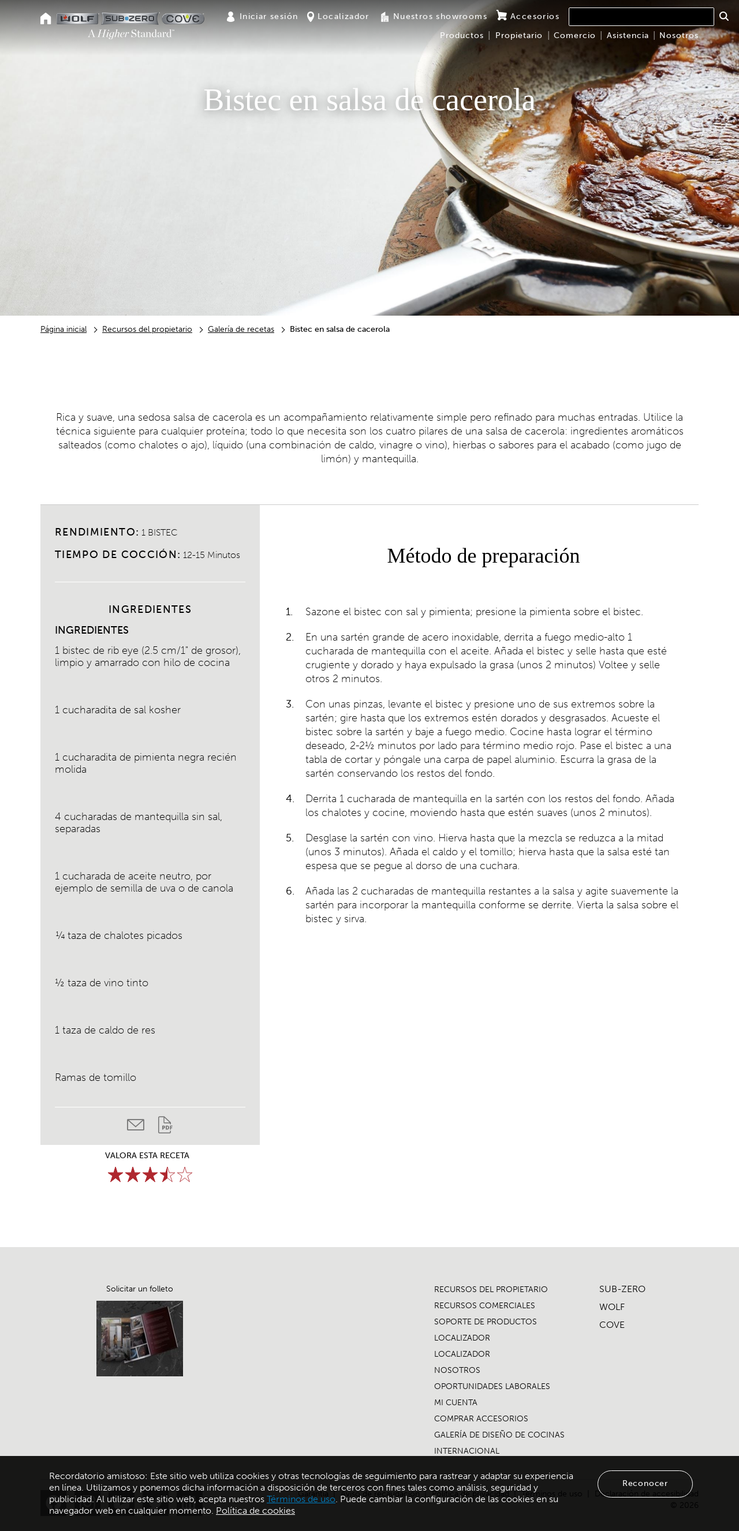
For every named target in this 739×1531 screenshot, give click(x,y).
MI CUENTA (455, 1403)
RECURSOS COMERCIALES (484, 1306)
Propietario (519, 35)
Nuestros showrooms (433, 17)
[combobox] (641, 16)
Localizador (338, 17)
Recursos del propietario (147, 329)
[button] (723, 16)
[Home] (45, 19)
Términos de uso (301, 1498)
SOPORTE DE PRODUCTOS (485, 1322)
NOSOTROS (457, 1370)
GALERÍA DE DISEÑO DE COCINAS (499, 1435)
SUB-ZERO (622, 1288)
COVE (612, 1324)
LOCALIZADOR (462, 1338)
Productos (462, 35)
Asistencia (628, 35)
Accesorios (528, 16)
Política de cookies (255, 1510)
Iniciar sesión (262, 17)
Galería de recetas (241, 329)
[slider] (150, 1174)
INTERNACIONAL (466, 1451)
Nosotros (679, 35)
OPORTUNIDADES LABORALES (492, 1386)
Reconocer (645, 1483)
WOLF (612, 1306)
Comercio (575, 35)
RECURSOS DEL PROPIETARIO (491, 1289)
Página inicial (63, 329)
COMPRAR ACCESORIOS (481, 1419)
